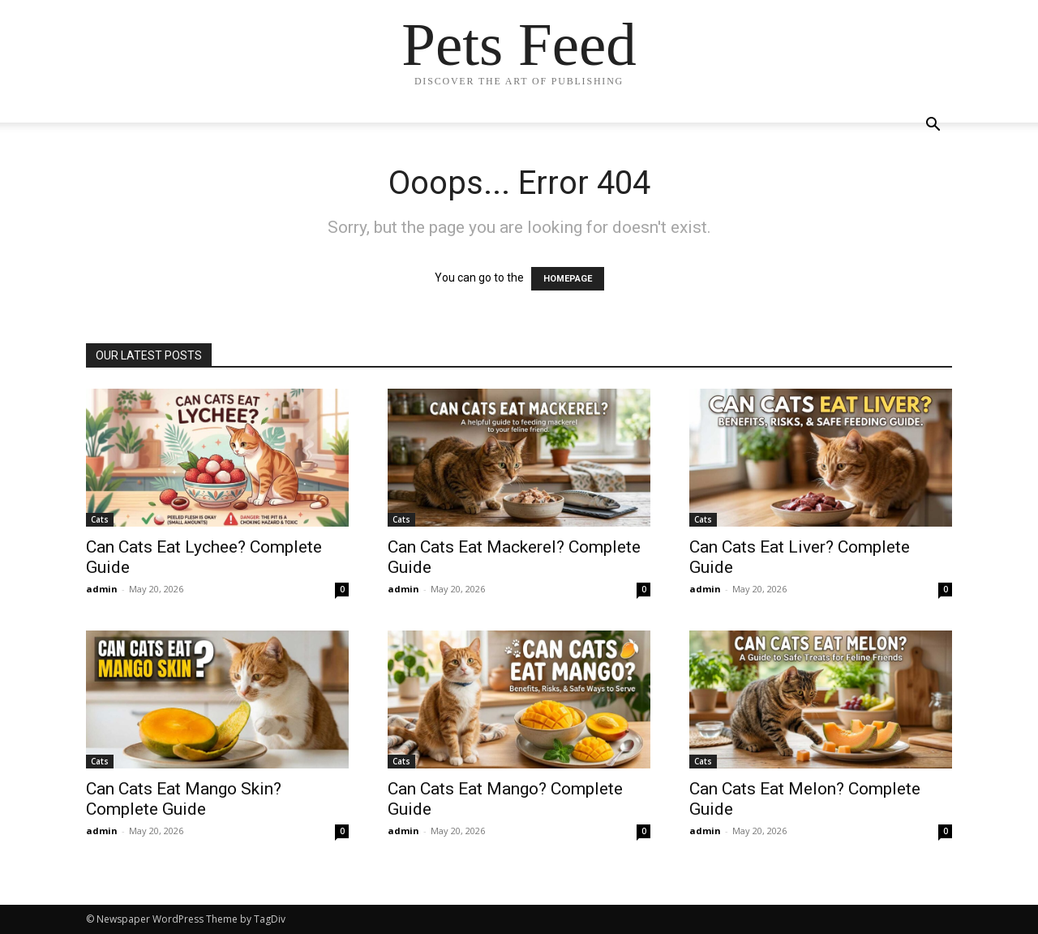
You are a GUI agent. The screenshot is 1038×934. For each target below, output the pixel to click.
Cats (100, 519)
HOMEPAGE (567, 278)
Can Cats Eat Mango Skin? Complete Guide (183, 799)
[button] (932, 126)
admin (102, 589)
